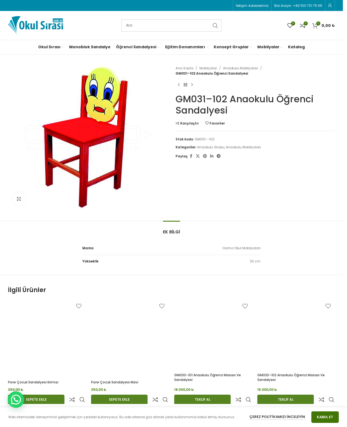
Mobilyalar (208, 68)
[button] (16, 399)
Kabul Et (325, 417)
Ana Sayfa (184, 68)
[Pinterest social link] (204, 156)
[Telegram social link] (218, 156)
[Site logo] (35, 25)
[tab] (171, 229)
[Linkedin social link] (211, 156)
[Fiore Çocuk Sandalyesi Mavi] (130, 339)
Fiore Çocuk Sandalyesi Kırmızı (33, 382)
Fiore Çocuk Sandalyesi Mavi (114, 382)
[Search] (171, 25)
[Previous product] (179, 84)
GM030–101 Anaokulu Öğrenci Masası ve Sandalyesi (207, 377)
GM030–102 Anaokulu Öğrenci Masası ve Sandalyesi (291, 377)
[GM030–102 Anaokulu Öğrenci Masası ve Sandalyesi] (296, 335)
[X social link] (197, 156)
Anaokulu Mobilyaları (240, 68)
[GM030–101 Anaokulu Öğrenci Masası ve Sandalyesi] (213, 335)
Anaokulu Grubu (210, 147)
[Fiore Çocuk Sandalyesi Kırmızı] (47, 339)
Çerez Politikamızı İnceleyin (277, 416)
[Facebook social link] (191, 156)
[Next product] (192, 84)
